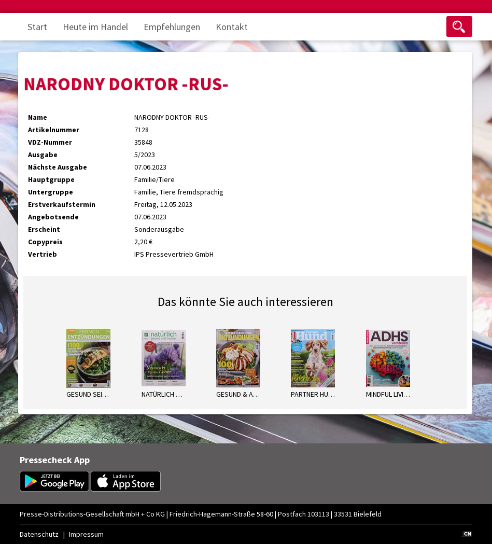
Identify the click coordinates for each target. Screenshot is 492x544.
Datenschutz (39, 534)
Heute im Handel (95, 27)
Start (37, 27)
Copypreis (45, 241)
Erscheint (44, 229)
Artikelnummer (53, 129)
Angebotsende (53, 216)
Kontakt (232, 27)
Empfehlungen (172, 27)
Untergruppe (50, 192)
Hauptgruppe (51, 179)
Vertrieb (42, 254)
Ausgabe (43, 154)
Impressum (86, 534)
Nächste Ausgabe (57, 167)
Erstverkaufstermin (61, 204)
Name (37, 117)
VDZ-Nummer (50, 142)
